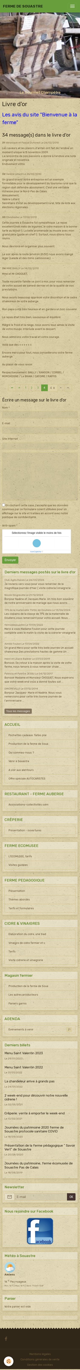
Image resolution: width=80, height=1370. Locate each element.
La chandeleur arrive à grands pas (29, 1081)
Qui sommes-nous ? (21, 752)
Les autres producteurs (23, 994)
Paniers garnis (18, 1003)
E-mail (6, 423)
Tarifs (12, 951)
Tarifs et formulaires (21, 908)
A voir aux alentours (21, 770)
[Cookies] (8, 1361)
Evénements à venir (40, 1029)
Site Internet (10, 438)
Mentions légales (40, 1354)
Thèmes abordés (19, 899)
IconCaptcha (35, 552)
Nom (5, 407)
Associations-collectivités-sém (28, 804)
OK (71, 1197)
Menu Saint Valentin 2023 (23, 1053)
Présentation (17, 890)
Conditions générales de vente (40, 1359)
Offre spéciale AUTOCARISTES (27, 778)
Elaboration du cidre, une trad (27, 934)
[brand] (23, 6)
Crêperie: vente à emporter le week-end (34, 1113)
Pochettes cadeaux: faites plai (28, 735)
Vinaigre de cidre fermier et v (27, 942)
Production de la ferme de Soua (28, 743)
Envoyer (10, 560)
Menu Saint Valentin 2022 (23, 1067)
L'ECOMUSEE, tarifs (20, 856)
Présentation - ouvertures (25, 830)
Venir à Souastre (19, 761)
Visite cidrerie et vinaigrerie (26, 960)
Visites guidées (18, 865)
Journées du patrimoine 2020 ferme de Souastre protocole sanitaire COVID (34, 1129)
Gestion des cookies (40, 1364)
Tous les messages (18, 711)
